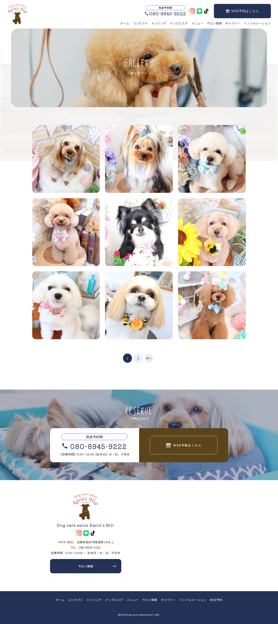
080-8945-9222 (98, 446)
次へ (149, 358)
